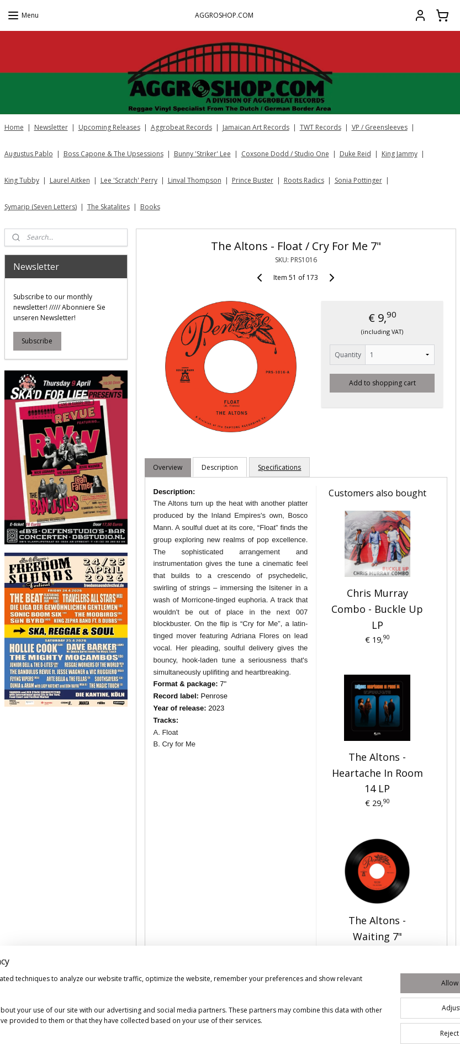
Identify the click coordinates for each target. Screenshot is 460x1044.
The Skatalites (108, 206)
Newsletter (51, 127)
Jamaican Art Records (256, 127)
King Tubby (21, 180)
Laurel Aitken (70, 180)
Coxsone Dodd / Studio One (285, 153)
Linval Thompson (194, 180)
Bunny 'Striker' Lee (202, 153)
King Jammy (399, 153)
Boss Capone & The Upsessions (113, 153)
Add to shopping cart (382, 383)
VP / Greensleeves (380, 127)
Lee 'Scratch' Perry (129, 180)
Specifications (279, 467)
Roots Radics (304, 180)
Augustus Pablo (28, 153)
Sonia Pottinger (358, 180)
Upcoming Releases (109, 127)
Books (150, 206)
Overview (167, 467)
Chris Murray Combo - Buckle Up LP (377, 609)
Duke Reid (355, 153)
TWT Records (320, 127)
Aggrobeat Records (181, 127)
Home (14, 127)
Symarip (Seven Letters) (40, 206)
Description (220, 467)
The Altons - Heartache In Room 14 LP (377, 773)
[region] (157, 1005)
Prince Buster (252, 180)
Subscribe (37, 341)
